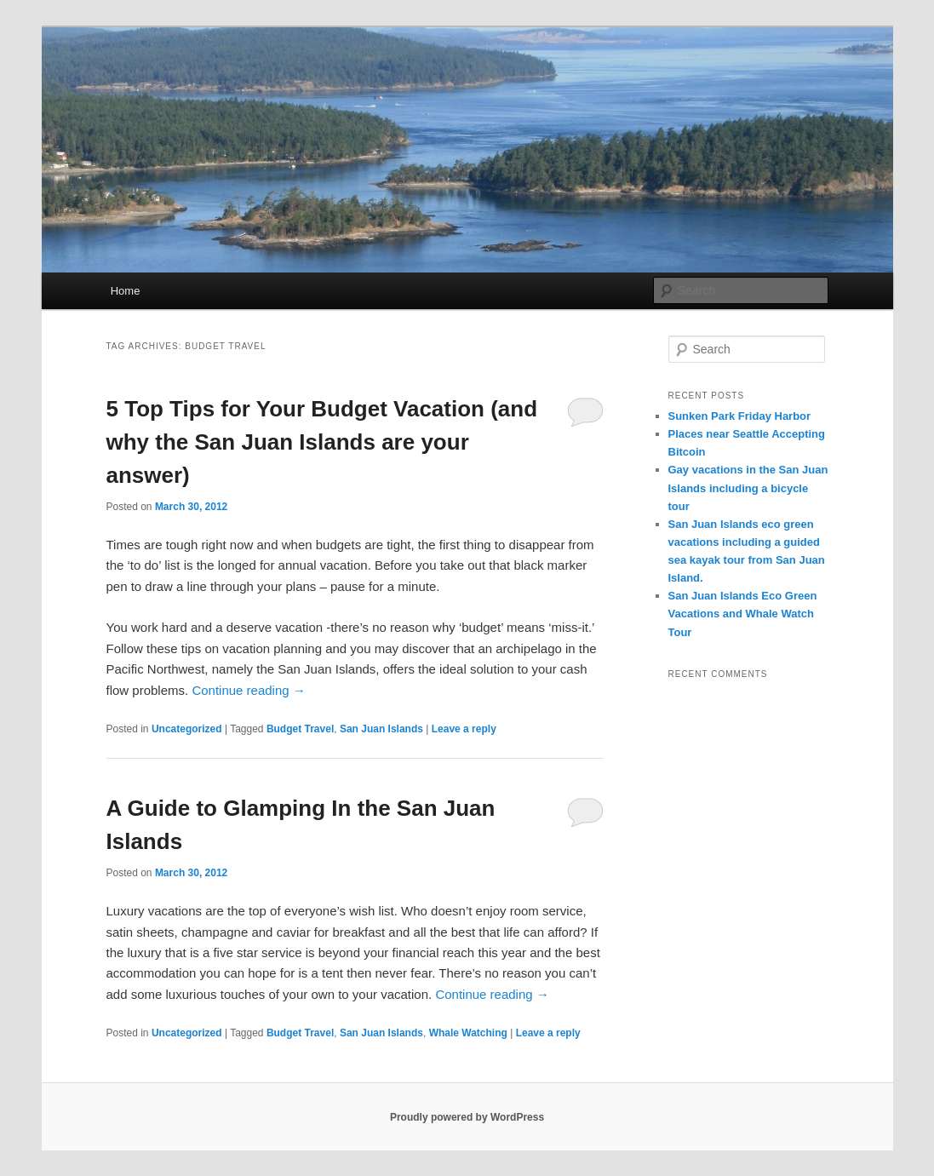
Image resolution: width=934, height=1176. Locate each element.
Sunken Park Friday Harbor (739, 416)
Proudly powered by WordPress (467, 1117)
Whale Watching (468, 1033)
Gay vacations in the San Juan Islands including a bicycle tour (748, 487)
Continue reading (248, 690)
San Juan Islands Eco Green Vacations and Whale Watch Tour (742, 613)
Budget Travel (300, 729)
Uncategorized (187, 729)
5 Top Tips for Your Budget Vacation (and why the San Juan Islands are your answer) (322, 442)
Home (125, 290)
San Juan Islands (381, 729)
